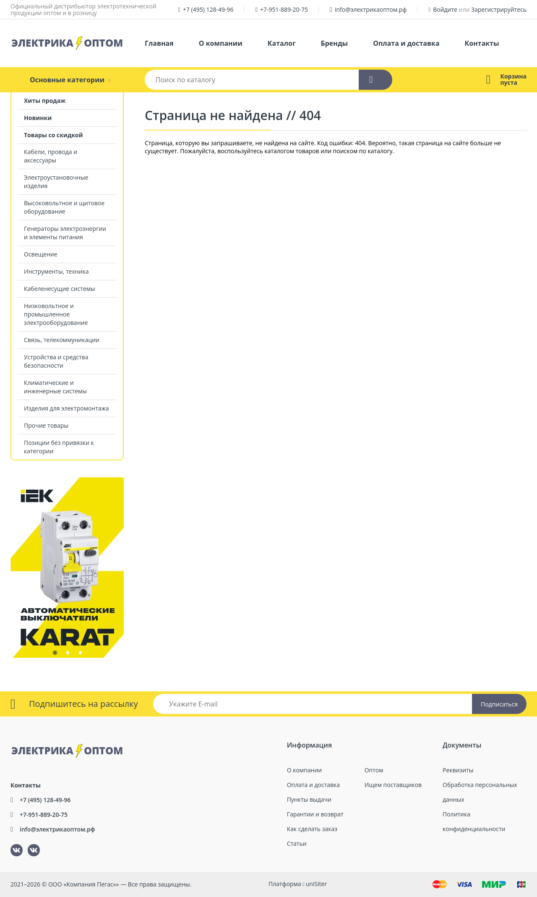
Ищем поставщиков (393, 785)
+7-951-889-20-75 (284, 9)
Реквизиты (458, 770)
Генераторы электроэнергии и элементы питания (65, 233)
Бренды (334, 43)
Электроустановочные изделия (56, 181)
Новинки (38, 118)
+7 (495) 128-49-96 (208, 9)
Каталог (282, 43)
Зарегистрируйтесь (499, 9)
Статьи (297, 843)
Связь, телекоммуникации (61, 340)
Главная (159, 43)
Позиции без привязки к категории (59, 447)
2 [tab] (67, 654)
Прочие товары (46, 425)
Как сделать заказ (312, 829)
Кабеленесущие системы (59, 289)
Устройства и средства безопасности (56, 361)
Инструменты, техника (56, 271)
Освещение (40, 254)
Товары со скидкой (53, 135)
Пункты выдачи (309, 799)
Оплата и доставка (406, 43)
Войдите (445, 9)
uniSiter (316, 884)
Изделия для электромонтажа (66, 408)
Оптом (374, 770)
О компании (220, 43)
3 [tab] (80, 654)
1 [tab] (54, 654)
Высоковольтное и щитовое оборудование (64, 207)
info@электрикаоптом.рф (371, 9)
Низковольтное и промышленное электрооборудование (56, 314)
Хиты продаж (44, 101)
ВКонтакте (11, 844)
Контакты (482, 43)
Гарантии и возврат (315, 814)
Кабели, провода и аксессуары (50, 156)
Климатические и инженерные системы (55, 387)
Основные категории (67, 79)
